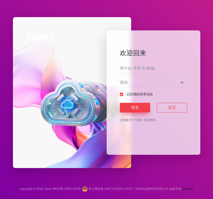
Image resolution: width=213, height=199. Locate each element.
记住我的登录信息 (139, 94)
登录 (135, 107)
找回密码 (150, 120)
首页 (172, 107)
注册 (138, 120)
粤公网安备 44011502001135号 (107, 189)
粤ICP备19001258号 (67, 189)
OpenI (48, 189)
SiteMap (188, 189)
